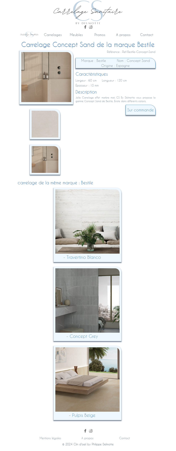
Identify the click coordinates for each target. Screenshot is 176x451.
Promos (99, 34)
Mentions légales (50, 438)
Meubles (76, 34)
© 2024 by (88, 444)
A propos (123, 34)
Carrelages (53, 34)
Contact (146, 34)
